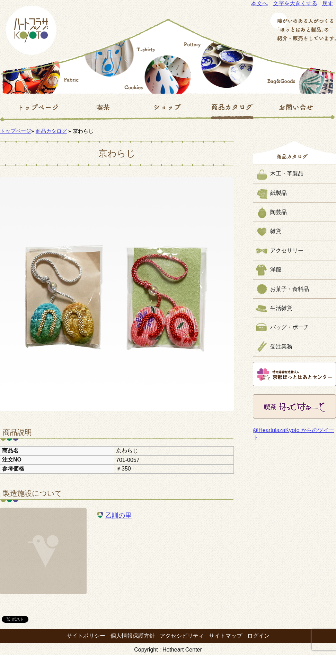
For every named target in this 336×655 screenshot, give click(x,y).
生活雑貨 (281, 308)
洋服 (275, 270)
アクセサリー (286, 250)
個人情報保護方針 (132, 636)
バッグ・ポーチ (289, 327)
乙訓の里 (118, 515)
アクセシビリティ (182, 636)
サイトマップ (225, 636)
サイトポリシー (86, 636)
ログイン (258, 636)
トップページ (15, 131)
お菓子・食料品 (289, 289)
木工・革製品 (286, 173)
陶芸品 (278, 212)
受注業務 (281, 347)
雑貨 (275, 231)
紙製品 (278, 193)
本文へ (259, 3)
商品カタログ (51, 131)
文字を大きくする (295, 3)
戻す (327, 3)
